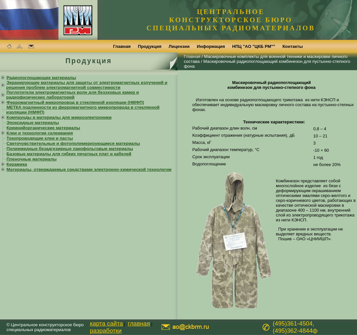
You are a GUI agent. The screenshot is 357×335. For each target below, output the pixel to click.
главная (139, 323)
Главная (192, 56)
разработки (106, 330)
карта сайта (106, 323)
